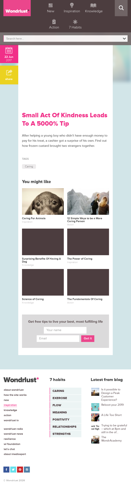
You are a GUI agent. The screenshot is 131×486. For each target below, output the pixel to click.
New (6, 400)
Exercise (60, 398)
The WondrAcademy (111, 439)
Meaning (60, 412)
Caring (29, 166)
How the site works (15, 395)
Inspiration (10, 405)
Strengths (62, 434)
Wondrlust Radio (13, 429)
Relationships (64, 427)
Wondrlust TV (11, 420)
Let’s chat (9, 449)
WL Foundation (12, 444)
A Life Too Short (111, 415)
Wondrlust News (13, 434)
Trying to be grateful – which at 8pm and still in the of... (114, 429)
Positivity (61, 419)
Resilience (10, 439)
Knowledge (10, 410)
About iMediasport (15, 454)
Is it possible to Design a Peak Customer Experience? (110, 395)
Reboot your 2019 (112, 405)
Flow (57, 405)
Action (7, 415)
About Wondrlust (14, 390)
